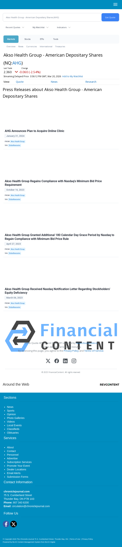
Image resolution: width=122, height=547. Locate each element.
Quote (20, 81)
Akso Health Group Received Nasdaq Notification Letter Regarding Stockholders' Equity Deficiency (57, 291)
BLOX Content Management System (26, 542)
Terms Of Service (93, 350)
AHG (16, 63)
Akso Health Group (18, 141)
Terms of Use (75, 539)
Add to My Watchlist (72, 76)
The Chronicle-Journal (25, 539)
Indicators (61, 27)
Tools (55, 39)
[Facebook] (56, 361)
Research (90, 81)
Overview (10, 46)
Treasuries (60, 46)
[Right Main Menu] (115, 4)
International (46, 46)
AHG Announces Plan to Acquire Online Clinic (34, 131)
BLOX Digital (50, 542)
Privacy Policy (71, 350)
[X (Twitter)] (48, 361)
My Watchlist (39, 27)
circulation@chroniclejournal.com (31, 506)
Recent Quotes (13, 27)
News (20, 46)
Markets (11, 39)
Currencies (31, 46)
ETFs (42, 39)
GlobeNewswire (14, 145)
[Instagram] (74, 361)
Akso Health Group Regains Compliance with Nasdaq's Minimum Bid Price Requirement (53, 183)
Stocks (27, 39)
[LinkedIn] (65, 361)
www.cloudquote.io (86, 343)
